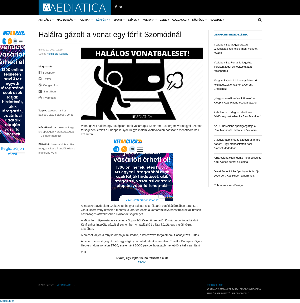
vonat (70, 114)
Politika (84, 19)
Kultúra (148, 19)
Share (142, 262)
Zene (163, 19)
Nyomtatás (47, 97)
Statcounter (7, 300)
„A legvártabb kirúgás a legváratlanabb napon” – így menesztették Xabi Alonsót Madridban (237, 144)
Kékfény (102, 19)
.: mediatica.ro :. (64, 285)
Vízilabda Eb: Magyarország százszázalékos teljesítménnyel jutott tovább (236, 48)
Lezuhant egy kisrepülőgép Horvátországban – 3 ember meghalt (57, 131)
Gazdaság (179, 19)
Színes (132, 19)
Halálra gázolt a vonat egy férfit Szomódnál (110, 34)
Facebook (47, 72)
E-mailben (47, 91)
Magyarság (65, 19)
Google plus (48, 85)
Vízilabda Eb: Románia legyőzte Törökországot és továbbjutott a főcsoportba (233, 66)
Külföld (198, 19)
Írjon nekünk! (214, 285)
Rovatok (216, 19)
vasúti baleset (57, 114)
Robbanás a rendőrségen (229, 185)
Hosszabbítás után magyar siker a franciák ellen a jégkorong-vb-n (57, 148)
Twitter (45, 79)
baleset (52, 110)
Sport (118, 19)
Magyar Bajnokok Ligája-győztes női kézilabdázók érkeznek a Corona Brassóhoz (235, 84)
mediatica (52, 53)
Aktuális (45, 19)
